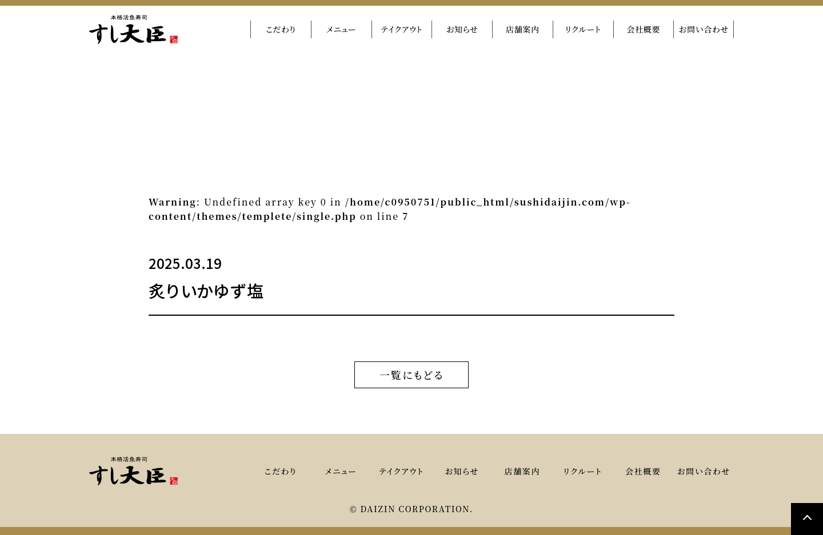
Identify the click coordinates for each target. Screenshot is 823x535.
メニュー (341, 29)
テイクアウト (401, 29)
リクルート (583, 29)
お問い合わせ (703, 29)
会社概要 (643, 29)
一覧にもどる (411, 374)
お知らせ (462, 29)
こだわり (281, 29)
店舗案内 (523, 29)
